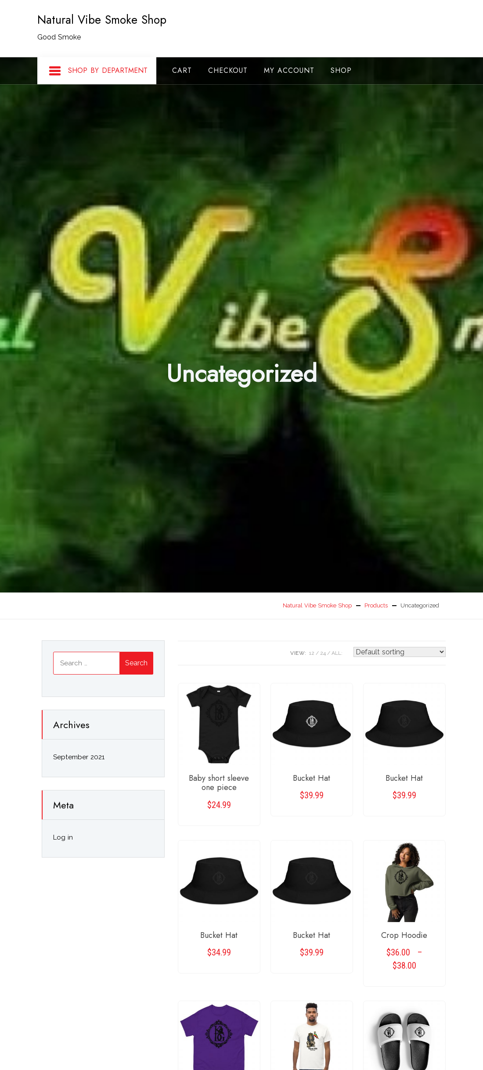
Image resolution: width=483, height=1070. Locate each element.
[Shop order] (399, 652)
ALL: (337, 653)
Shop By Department (98, 71)
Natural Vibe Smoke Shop (101, 19)
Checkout (228, 70)
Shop (341, 70)
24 (323, 653)
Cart (182, 70)
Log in (63, 837)
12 (311, 653)
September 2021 (79, 757)
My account (289, 70)
